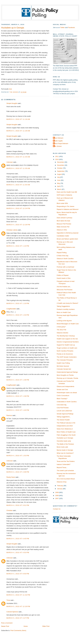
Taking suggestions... (64, 417)
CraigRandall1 (11, 309)
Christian (9, 510)
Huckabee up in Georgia (65, 438)
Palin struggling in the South (66, 435)
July (58, 177)
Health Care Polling (63, 363)
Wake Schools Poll (63, 227)
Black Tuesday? (62, 398)
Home (26, 626)
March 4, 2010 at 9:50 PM (17, 574)
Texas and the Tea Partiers (66, 461)
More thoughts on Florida (65, 375)
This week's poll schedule (65, 470)
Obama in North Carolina (65, 258)
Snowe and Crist (62, 389)
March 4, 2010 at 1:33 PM (17, 315)
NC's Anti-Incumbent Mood (66, 479)
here (10, 89)
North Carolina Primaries (65, 351)
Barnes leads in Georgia (65, 450)
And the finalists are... (64, 286)
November (60, 165)
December (60, 162)
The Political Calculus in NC (66, 423)
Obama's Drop (61, 482)
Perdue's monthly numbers (66, 309)
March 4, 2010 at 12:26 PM (18, 225)
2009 (57, 492)
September (61, 171)
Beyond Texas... (62, 467)
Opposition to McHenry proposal (67, 233)
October (60, 168)
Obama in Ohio (62, 230)
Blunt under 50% (62, 203)
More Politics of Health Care (66, 432)
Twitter (62, 27)
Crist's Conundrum (63, 395)
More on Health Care (64, 312)
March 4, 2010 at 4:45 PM (17, 538)
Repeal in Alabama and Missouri (67, 209)
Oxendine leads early (64, 441)
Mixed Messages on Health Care (68, 324)
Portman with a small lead (65, 267)
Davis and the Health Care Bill (67, 192)
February (60, 485)
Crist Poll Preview (63, 408)
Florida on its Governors (65, 354)
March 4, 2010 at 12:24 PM (18, 208)
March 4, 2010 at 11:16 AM (18, 119)
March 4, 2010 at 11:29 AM (18, 131)
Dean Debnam (58, 138)
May (58, 183)
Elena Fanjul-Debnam (61, 143)
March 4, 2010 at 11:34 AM (18, 157)
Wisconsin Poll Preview (64, 290)
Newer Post (5, 626)
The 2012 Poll (61, 330)
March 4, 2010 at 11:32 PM (18, 595)
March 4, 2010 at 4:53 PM (17, 552)
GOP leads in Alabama (64, 195)
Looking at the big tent (64, 321)
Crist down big (61, 405)
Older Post (45, 626)
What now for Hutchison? (65, 453)
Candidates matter (63, 236)
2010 (57, 159)
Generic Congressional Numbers (68, 342)
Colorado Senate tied (64, 369)
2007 (57, 498)
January (60, 489)
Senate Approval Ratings (65, 414)
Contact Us (56, 509)
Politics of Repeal (62, 275)
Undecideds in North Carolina (66, 402)
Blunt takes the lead (63, 221)
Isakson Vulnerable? (63, 464)
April (58, 186)
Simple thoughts (11, 103)
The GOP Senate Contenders (66, 357)
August (59, 174)
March (59, 189)
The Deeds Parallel (63, 420)
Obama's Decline (62, 333)
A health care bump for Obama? (67, 303)
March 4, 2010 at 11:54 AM (18, 185)
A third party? (61, 327)
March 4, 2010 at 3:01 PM (17, 505)
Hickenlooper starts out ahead (67, 392)
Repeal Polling (61, 252)
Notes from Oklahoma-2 (65, 429)
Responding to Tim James (65, 206)
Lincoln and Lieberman (64, 411)
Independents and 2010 (65, 426)
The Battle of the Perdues (65, 444)
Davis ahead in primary (64, 218)
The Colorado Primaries (65, 360)
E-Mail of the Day (62, 255)
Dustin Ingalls (58, 141)
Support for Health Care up (66, 345)
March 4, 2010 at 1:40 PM (17, 410)
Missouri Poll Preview (64, 224)
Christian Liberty (11, 230)
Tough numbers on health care (67, 348)
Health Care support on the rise (67, 339)
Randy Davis (10, 477)
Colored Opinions (12, 612)
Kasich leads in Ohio (63, 278)
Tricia (8, 600)
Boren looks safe (62, 447)
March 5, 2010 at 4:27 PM (17, 618)
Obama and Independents (65, 386)
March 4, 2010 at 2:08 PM (17, 472)
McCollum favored (63, 366)
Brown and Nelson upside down (67, 239)
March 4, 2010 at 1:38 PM (17, 380)
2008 (57, 495)
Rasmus (9, 415)
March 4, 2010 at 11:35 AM (18, 168)
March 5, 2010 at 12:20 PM (18, 606)
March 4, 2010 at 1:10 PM (17, 246)
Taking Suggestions (63, 306)
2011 (57, 156)
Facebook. (71, 27)
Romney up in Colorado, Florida (67, 378)
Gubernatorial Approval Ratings (67, 372)
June (59, 180)
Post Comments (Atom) (18, 630)
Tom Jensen (58, 146)
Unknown (9, 162)
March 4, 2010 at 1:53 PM (17, 455)
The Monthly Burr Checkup (66, 336)
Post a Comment (6, 623)
